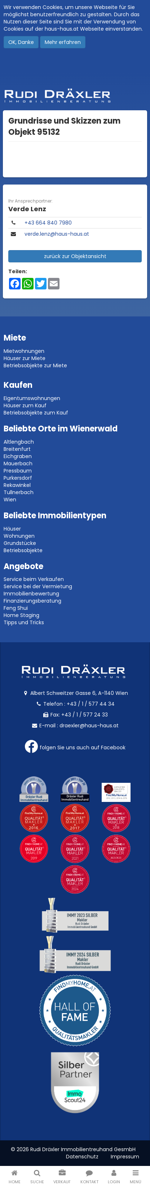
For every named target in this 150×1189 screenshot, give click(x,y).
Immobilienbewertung (31, 593)
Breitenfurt (17, 449)
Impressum (125, 1156)
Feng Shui (16, 608)
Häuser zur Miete (24, 358)
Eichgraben (18, 456)
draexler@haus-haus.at (89, 725)
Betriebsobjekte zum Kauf (36, 412)
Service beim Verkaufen (34, 579)
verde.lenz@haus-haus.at (57, 234)
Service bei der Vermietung (38, 586)
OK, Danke (21, 42)
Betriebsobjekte (23, 550)
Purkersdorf (18, 478)
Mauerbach (18, 463)
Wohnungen (19, 536)
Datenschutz (82, 1156)
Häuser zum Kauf (25, 405)
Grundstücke (20, 543)
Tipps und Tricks (24, 622)
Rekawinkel (17, 485)
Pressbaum (18, 470)
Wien (10, 499)
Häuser (12, 528)
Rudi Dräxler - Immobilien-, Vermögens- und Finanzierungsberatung (75, 95)
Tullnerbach (19, 492)
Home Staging (21, 615)
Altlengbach (19, 441)
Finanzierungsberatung (32, 600)
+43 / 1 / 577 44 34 (91, 703)
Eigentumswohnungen (32, 398)
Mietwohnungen (24, 351)
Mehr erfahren (63, 42)
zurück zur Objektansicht (75, 256)
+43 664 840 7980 (48, 222)
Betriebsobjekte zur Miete (35, 365)
